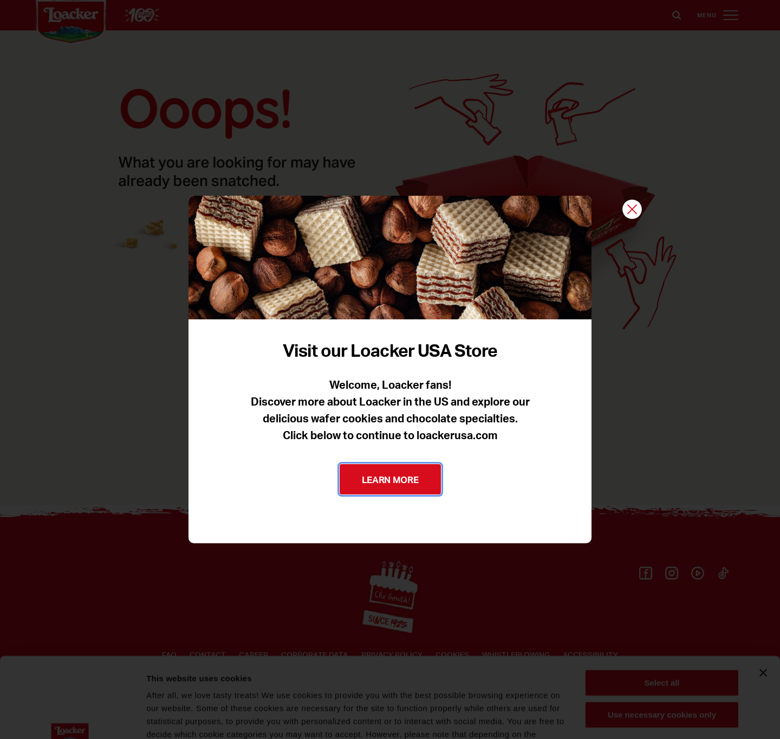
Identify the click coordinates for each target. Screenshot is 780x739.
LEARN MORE (390, 479)
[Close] (632, 210)
